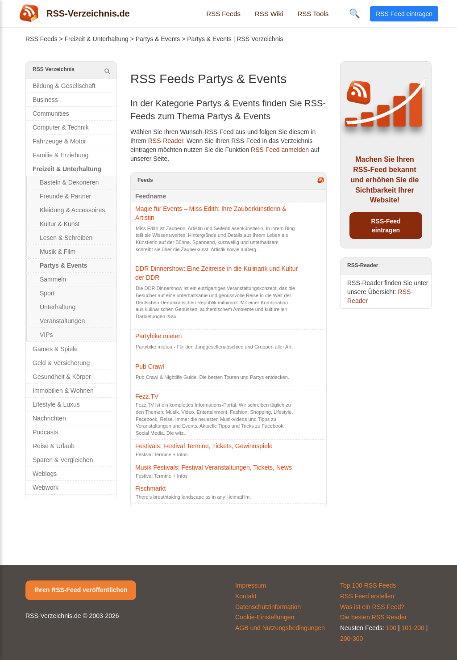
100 (391, 627)
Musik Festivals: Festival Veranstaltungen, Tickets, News (213, 467)
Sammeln (53, 279)
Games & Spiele (55, 349)
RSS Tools (312, 13)
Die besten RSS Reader (373, 617)
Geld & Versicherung (61, 362)
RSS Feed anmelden (280, 149)
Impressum (250, 585)
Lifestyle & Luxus (56, 404)
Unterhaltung (57, 307)
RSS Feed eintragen (404, 13)
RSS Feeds (223, 13)
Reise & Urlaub (54, 446)
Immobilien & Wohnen (63, 390)
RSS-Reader (165, 140)
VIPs (46, 334)
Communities (51, 113)
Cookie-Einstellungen (264, 617)
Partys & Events (158, 38)
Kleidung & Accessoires (72, 210)
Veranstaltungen (62, 320)
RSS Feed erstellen (367, 596)
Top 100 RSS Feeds (368, 585)
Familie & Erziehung (60, 155)
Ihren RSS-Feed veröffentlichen (80, 589)
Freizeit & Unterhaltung (97, 38)
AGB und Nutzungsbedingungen (280, 627)
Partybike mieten (158, 336)
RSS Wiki (269, 13)
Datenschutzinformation (268, 606)
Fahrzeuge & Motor (59, 141)
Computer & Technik (61, 127)
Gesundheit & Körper (62, 376)
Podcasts (45, 432)
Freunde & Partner (65, 196)
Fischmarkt (150, 488)
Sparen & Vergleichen (63, 459)
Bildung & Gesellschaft (64, 85)
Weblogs (45, 473)
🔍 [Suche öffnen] (354, 13)
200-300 (351, 638)
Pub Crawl (149, 366)
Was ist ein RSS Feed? (372, 606)
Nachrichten (49, 418)
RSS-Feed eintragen (385, 226)
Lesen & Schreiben (66, 237)
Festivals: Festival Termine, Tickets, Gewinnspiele (204, 446)
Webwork (45, 487)
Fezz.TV (146, 396)
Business (45, 99)
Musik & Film (57, 251)
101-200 (413, 627)
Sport (47, 293)
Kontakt (245, 596)
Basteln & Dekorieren (69, 182)
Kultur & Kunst (60, 223)
